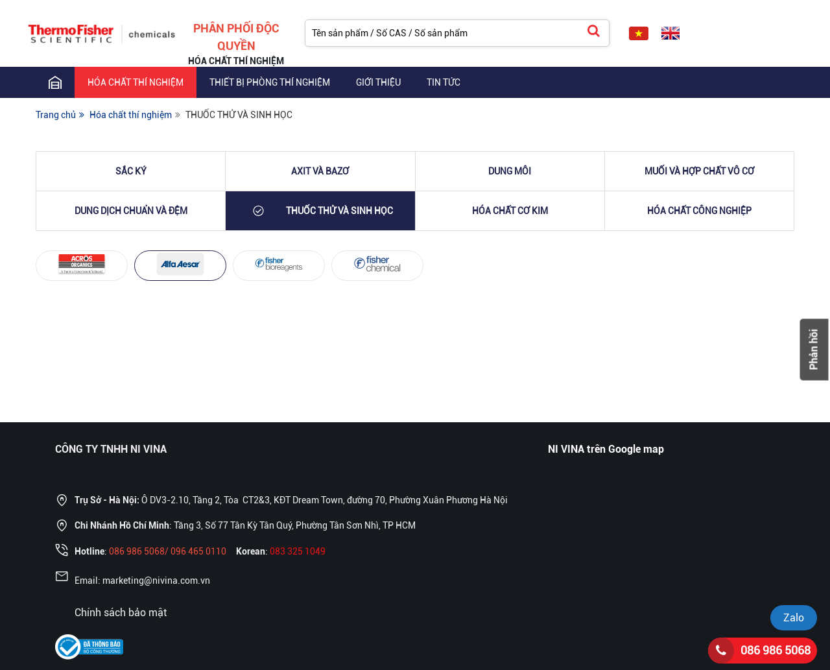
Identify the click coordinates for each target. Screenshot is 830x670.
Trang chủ (56, 115)
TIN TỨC (443, 82)
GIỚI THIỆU (378, 82)
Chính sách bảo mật (121, 612)
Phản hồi (814, 349)
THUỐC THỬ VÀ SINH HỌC (238, 115)
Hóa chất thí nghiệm (136, 82)
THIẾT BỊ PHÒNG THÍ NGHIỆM (269, 82)
